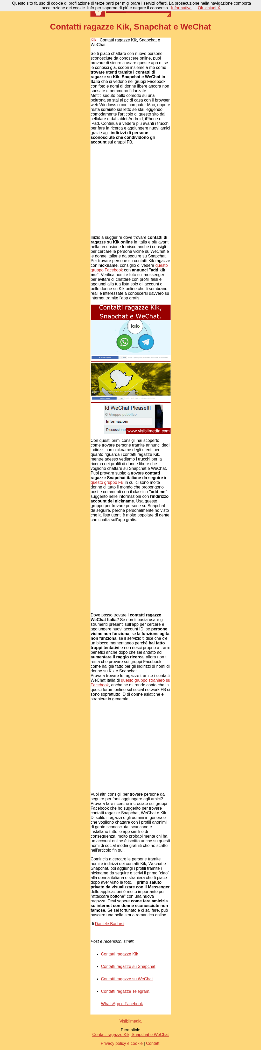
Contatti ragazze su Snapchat (128, 966)
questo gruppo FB (107, 482)
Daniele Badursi (109, 924)
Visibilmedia (130, 1021)
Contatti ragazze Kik (119, 954)
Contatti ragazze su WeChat (127, 979)
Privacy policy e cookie (122, 1043)
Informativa (181, 8)
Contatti (153, 1043)
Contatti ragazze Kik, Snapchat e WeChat (130, 1034)
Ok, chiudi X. (209, 8)
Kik (93, 40)
